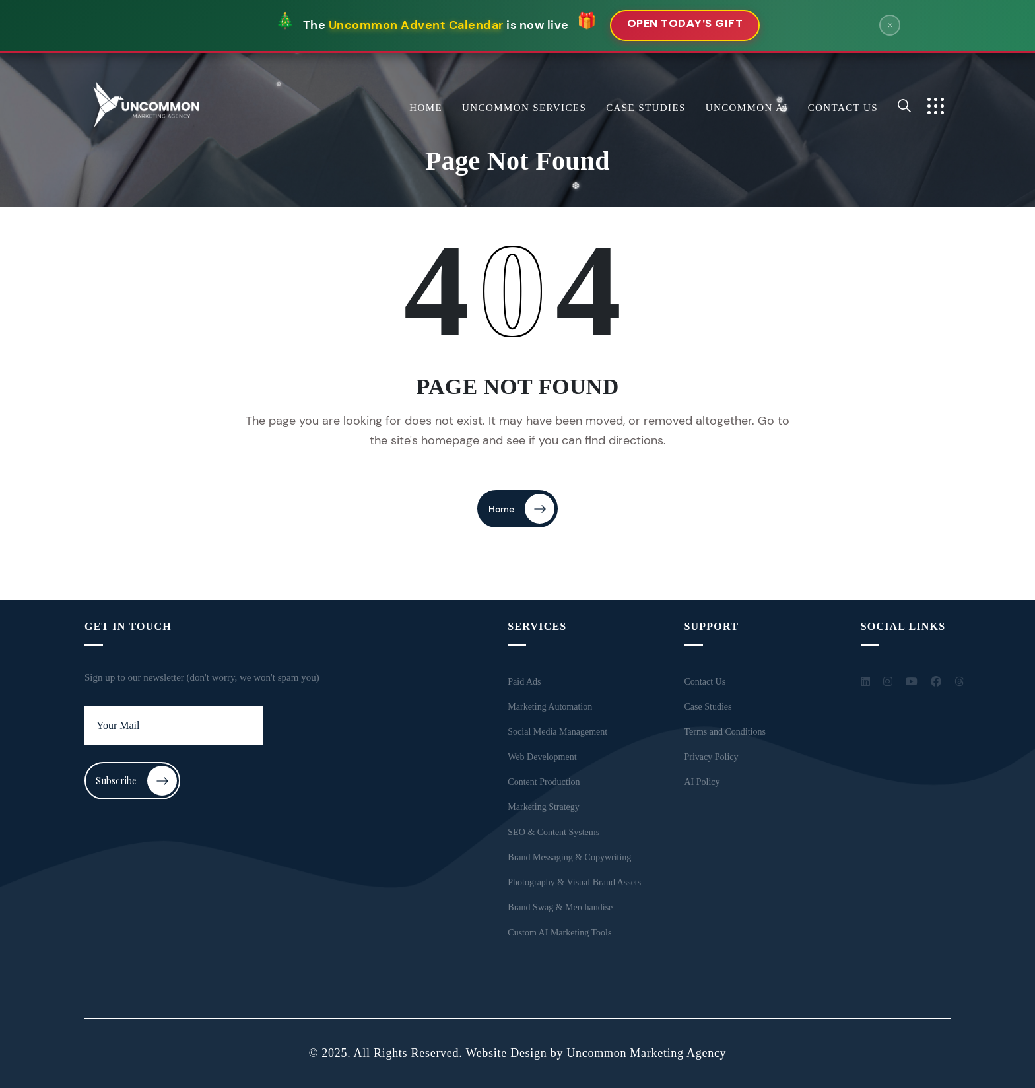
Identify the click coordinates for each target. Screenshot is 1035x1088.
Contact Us (843, 107)
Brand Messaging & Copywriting (569, 857)
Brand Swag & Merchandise (560, 907)
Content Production (544, 782)
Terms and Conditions (725, 732)
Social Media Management (557, 732)
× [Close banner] (890, 25)
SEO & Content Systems (553, 832)
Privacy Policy (711, 757)
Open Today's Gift (685, 25)
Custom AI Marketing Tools (559, 932)
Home (425, 107)
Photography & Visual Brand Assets (574, 882)
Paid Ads (524, 682)
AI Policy (702, 782)
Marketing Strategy (543, 807)
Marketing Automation (550, 707)
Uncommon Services (524, 107)
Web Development (542, 757)
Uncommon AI (747, 107)
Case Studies (646, 107)
